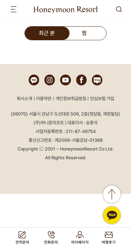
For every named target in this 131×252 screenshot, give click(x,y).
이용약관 (43, 98)
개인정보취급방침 (71, 98)
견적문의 (22, 242)
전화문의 (51, 242)
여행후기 (109, 242)
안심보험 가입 (102, 98)
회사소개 (24, 98)
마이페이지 (80, 242)
